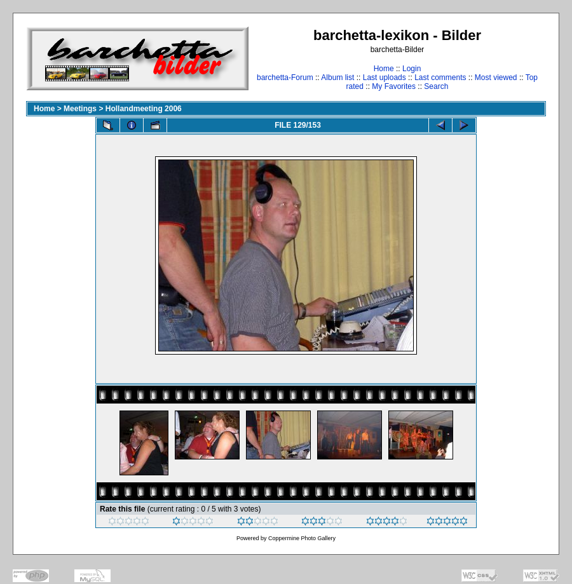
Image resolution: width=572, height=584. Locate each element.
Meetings (80, 108)
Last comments (440, 77)
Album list (337, 77)
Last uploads (384, 77)
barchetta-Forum (285, 77)
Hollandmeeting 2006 (144, 108)
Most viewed (496, 77)
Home (384, 68)
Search (436, 86)
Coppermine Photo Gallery (302, 538)
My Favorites (394, 86)
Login (411, 68)
